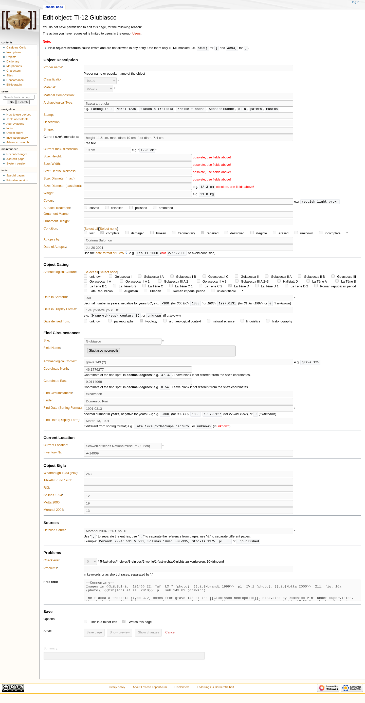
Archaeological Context (60, 362)
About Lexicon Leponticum (150, 693)
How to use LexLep (18, 114)
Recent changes (16, 154)
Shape (48, 130)
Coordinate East (55, 382)
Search (6, 91)
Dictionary (12, 61)
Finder (48, 402)
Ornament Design (56, 221)
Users (136, 33)
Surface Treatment (57, 208)
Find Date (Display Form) (62, 422)
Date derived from (56, 322)
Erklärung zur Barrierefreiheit (215, 693)
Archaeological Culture (60, 272)
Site (46, 342)
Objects (11, 56)
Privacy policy (116, 693)
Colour (48, 201)
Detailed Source (55, 532)
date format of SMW (110, 254)
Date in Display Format (60, 310)
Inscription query (17, 137)
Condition (50, 229)
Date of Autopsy (55, 247)
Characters (13, 70)
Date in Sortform (55, 298)
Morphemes (14, 66)
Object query (14, 132)
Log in (355, 2)
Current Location (55, 447)
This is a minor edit (103, 628)
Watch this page (140, 628)
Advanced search (17, 142)
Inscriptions (13, 52)
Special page (54, 6)
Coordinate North (56, 370)
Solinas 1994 (53, 497)
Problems (50, 571)
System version (16, 163)
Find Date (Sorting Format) (63, 409)
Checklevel (51, 563)
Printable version (17, 180)
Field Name (52, 349)
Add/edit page (15, 158)
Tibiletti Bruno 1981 (57, 482)
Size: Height (52, 157)
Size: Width (52, 164)
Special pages (15, 175)
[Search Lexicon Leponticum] (18, 97)
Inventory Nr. (53, 454)
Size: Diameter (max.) (59, 179)
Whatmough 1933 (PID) (60, 475)
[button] (170, 639)
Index (9, 128)
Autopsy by (52, 240)
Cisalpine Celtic (16, 47)
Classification (53, 79)
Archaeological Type (58, 103)
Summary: (51, 655)
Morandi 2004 (53, 512)
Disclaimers (181, 693)
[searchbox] (122, 351)
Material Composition (59, 95)
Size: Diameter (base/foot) (62, 186)
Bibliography (14, 84)
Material (49, 87)
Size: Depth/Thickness (60, 171)
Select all (91, 229)
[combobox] (160, 352)
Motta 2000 (52, 504)
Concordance (15, 79)
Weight (48, 193)
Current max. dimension (61, 149)
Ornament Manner (57, 214)
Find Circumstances (58, 395)
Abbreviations (15, 123)
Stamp (48, 115)
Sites (9, 75)
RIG (46, 490)
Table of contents (17, 119)
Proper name (53, 67)
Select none (108, 229)
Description (52, 122)
